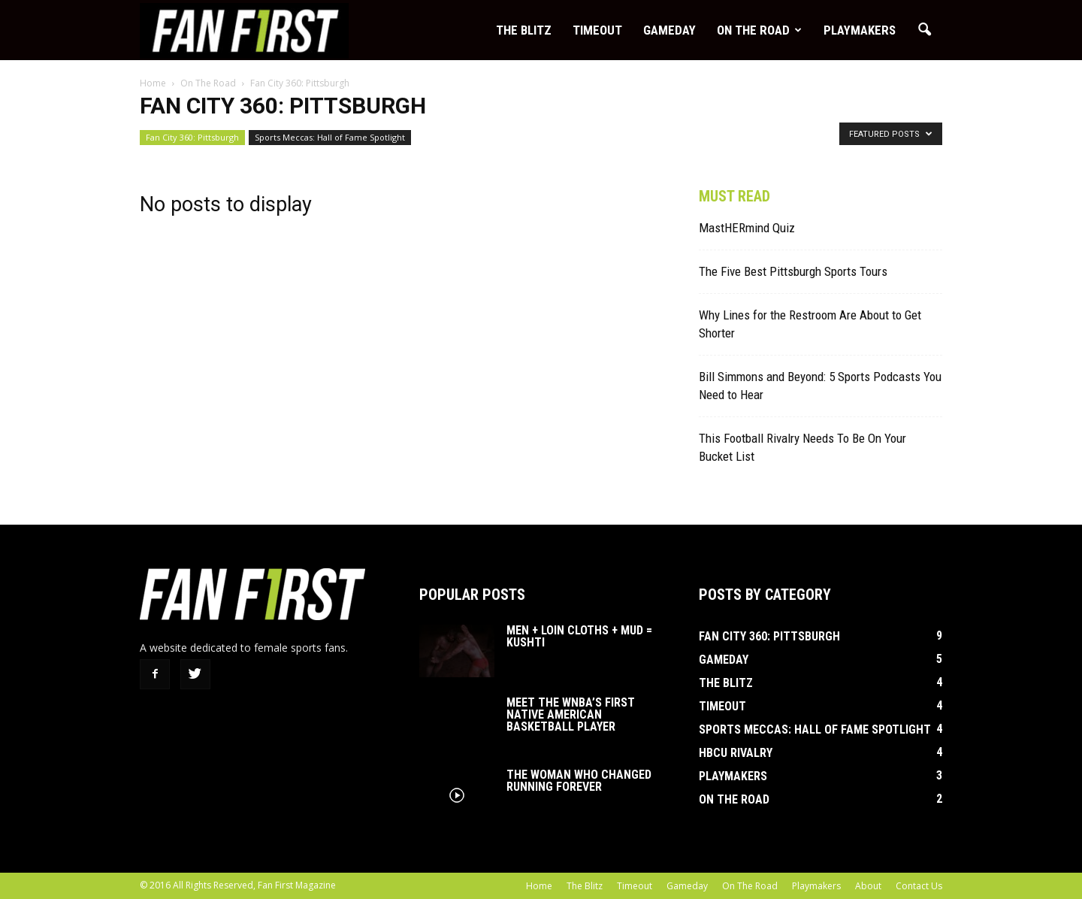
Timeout (597, 30)
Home (539, 885)
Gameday (669, 30)
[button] (924, 30)
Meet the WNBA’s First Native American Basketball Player (570, 714)
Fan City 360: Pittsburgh (192, 137)
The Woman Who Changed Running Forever (578, 780)
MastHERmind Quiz (747, 227)
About (868, 885)
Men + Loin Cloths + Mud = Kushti (579, 636)
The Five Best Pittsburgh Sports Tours (793, 271)
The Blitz (524, 30)
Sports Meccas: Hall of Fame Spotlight (330, 137)
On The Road (759, 30)
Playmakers (860, 30)
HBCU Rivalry (735, 753)
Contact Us (919, 885)
